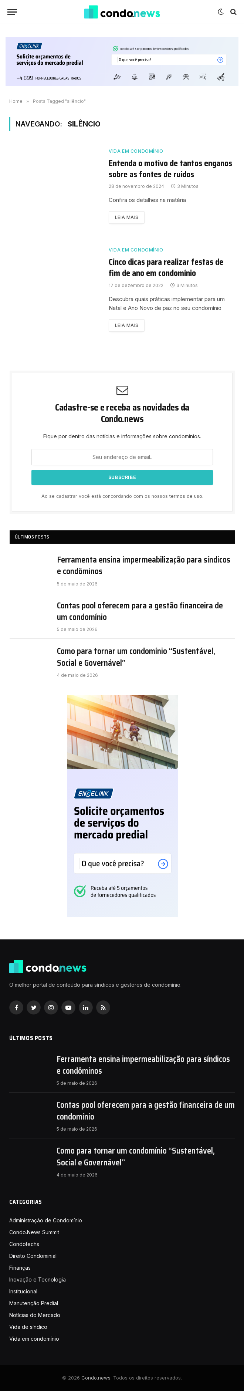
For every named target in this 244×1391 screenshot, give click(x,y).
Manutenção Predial (33, 1303)
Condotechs (24, 1244)
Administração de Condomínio (45, 1220)
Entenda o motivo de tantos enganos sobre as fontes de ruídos (170, 169)
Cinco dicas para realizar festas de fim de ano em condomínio (166, 268)
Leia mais (126, 217)
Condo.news (96, 1378)
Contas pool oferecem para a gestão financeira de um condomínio (140, 611)
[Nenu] (12, 12)
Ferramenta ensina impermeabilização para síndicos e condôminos (143, 565)
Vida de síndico (28, 1327)
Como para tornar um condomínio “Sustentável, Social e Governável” (136, 657)
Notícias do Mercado (34, 1315)
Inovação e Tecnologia (37, 1279)
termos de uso (185, 496)
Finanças (20, 1268)
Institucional (23, 1291)
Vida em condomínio (136, 151)
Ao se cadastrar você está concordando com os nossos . (122, 496)
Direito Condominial (33, 1256)
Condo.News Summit (34, 1232)
